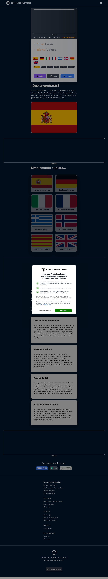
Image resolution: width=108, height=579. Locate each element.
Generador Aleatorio (56, 270)
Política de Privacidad (45, 304)
